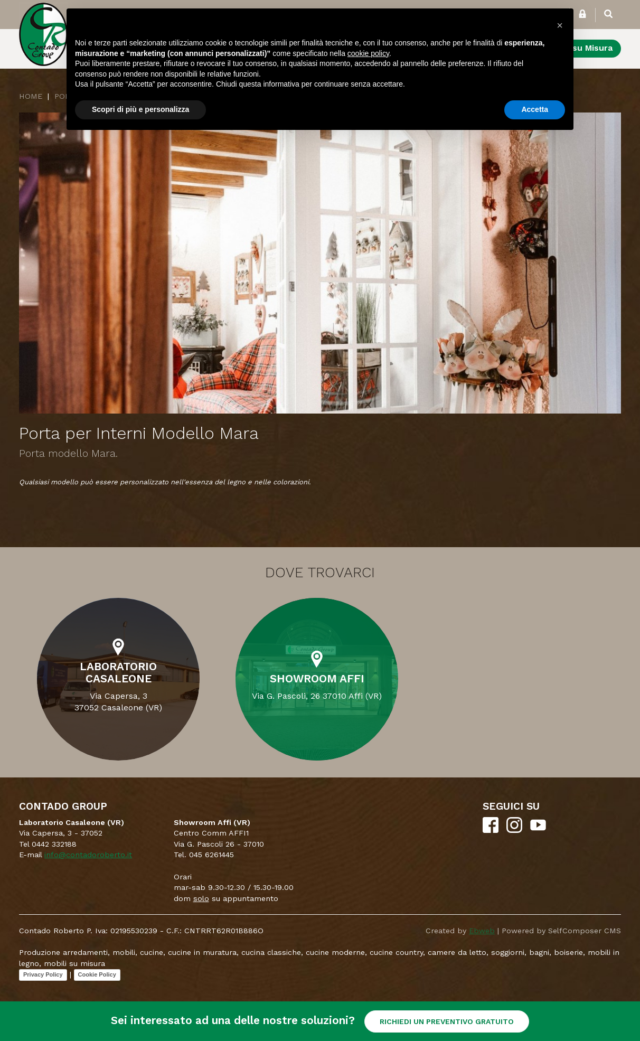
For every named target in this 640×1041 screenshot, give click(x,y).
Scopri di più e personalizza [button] (140, 109)
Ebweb (482, 930)
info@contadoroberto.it (88, 854)
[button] (559, 25)
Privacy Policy (43, 974)
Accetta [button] (534, 109)
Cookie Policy (97, 974)
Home (30, 96)
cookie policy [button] (368, 53)
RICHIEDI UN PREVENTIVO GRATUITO (447, 1021)
